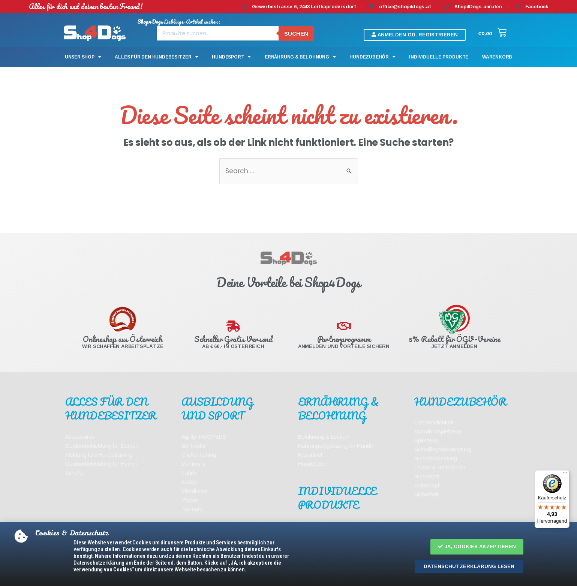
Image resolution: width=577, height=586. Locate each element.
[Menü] (565, 474)
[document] (288, 293)
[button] (476, 547)
